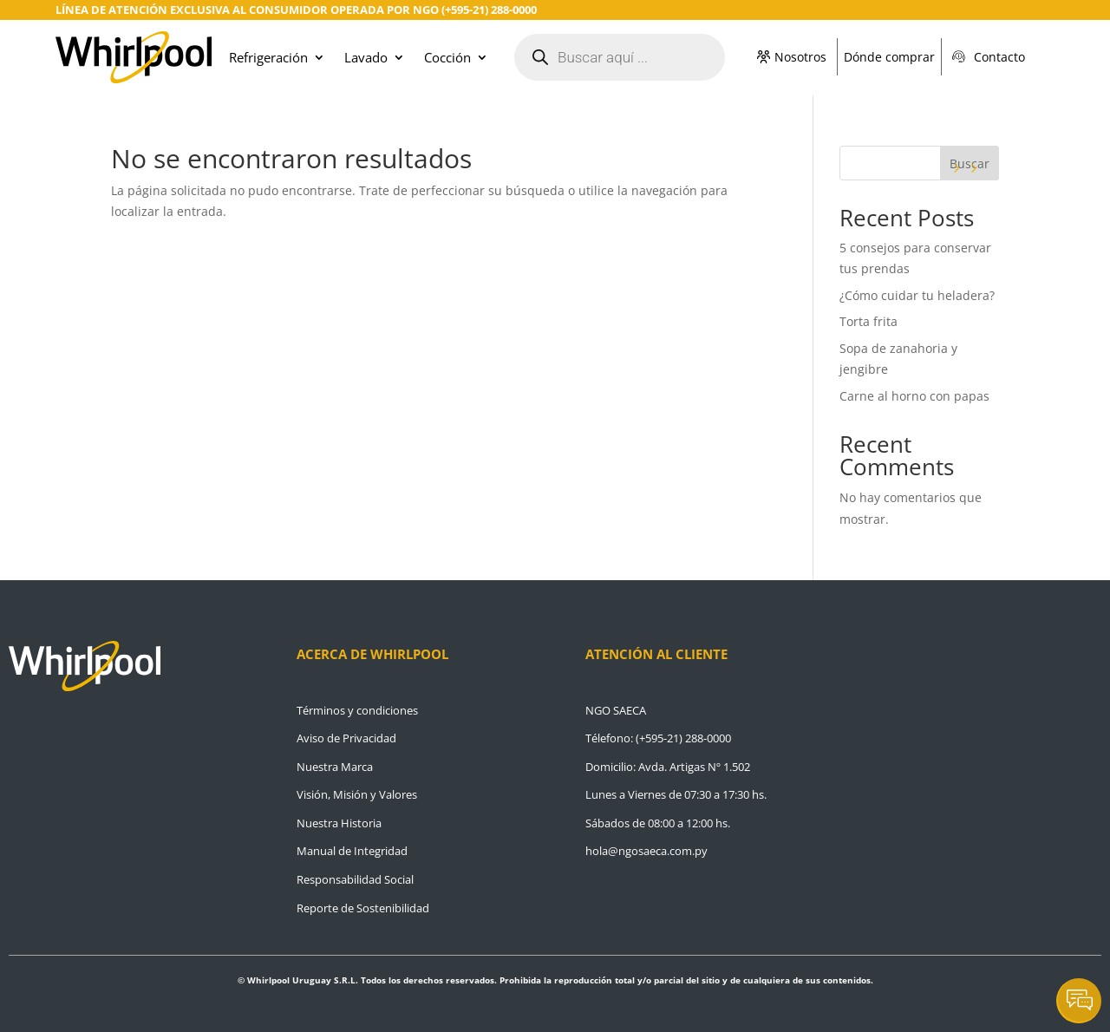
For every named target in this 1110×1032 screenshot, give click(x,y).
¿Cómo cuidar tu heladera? (918, 295)
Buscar (969, 163)
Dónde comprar (889, 57)
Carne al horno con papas (914, 396)
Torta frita (868, 321)
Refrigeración (268, 57)
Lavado (366, 57)
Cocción (447, 57)
